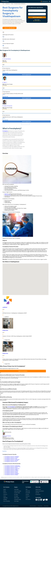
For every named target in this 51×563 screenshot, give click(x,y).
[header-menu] (49, 1)
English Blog (5, 497)
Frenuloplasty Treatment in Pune (11, 461)
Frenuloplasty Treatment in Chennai (11, 457)
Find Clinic (27, 494)
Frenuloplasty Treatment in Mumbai (11, 460)
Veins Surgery (16, 501)
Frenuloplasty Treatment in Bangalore (12, 456)
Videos (27, 497)
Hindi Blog (5, 499)
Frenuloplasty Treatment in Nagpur (11, 469)
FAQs (26, 489)
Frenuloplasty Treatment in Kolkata (11, 472)
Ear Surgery (16, 494)
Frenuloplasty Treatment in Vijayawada (12, 465)
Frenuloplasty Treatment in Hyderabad (12, 459)
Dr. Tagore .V (4, 82)
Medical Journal (38, 489)
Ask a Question (28, 499)
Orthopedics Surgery (17, 499)
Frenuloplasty (5, 131)
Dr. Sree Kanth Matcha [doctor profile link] (7, 435)
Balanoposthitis (8, 194)
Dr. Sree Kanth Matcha (6, 58)
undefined (5, 307)
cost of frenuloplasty (11, 406)
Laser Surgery (16, 489)
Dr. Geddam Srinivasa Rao (7, 105)
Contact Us (5, 494)
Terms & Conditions (33, 505)
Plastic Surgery (16, 497)
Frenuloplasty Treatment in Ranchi (11, 471)
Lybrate (4, 489)
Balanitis (6, 193)
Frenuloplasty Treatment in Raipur (11, 467)
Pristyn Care (5, 330)
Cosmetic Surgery (17, 492)
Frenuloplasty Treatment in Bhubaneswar (12, 466)
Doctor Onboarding (6, 501)
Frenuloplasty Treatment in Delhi (11, 458)
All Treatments (38, 494)
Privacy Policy (40, 505)
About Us (5, 492)
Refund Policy (46, 505)
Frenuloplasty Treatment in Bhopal (11, 474)
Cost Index (37, 492)
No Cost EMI (28, 492)
